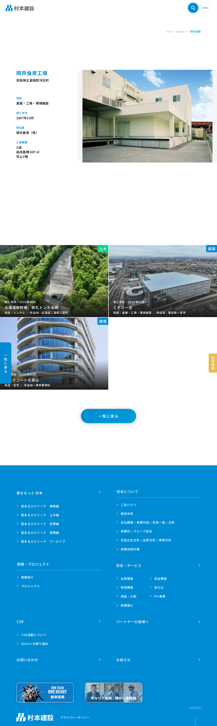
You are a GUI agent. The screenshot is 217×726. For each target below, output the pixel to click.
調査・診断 (129, 595)
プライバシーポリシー (75, 713)
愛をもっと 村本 (30, 491)
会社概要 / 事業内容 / (148, 522)
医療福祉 (127, 604)
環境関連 (127, 586)
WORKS (180, 31)
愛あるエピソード (40, 505)
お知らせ (124, 655)
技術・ (129, 564)
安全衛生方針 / (146, 540)
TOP (167, 31)
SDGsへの (34, 641)
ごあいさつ (129, 505)
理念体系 (127, 513)
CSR (20, 619)
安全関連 (160, 577)
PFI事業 (160, 595)
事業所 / (136, 531)
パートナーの (133, 619)
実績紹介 (27, 577)
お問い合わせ (28, 655)
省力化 (159, 586)
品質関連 (127, 577)
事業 (130, 549)
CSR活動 (33, 632)
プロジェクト (30, 586)
